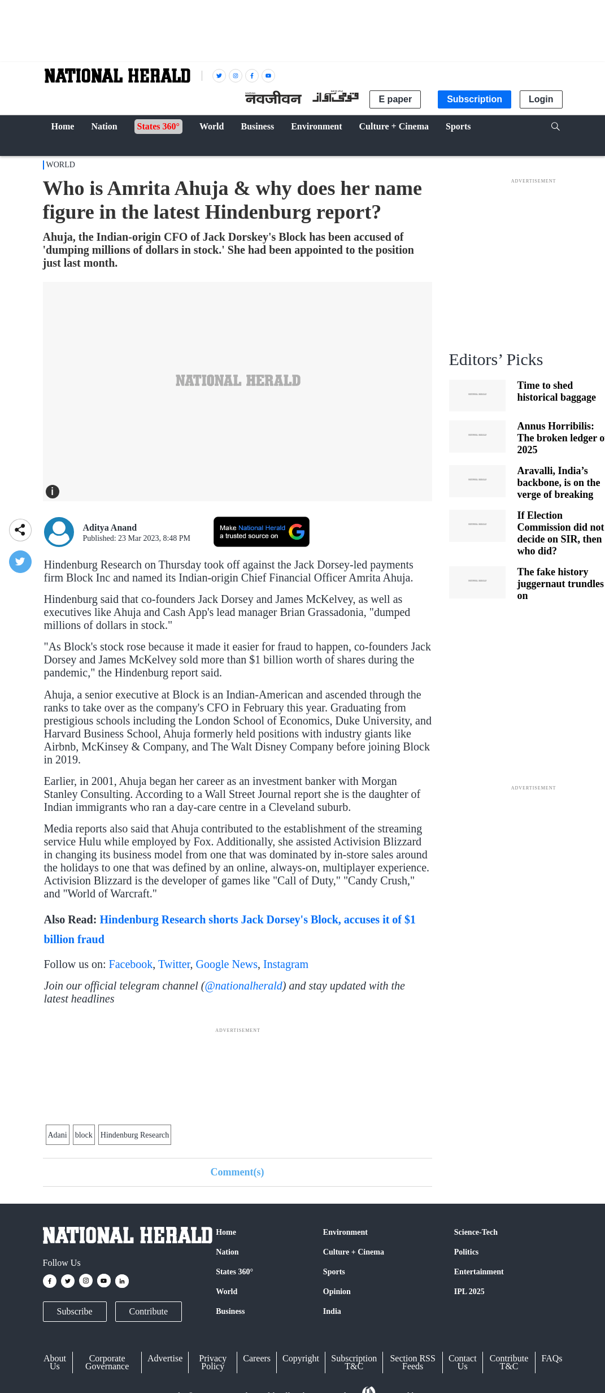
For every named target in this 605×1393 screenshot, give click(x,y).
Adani (57, 1135)
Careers (257, 1358)
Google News (227, 964)
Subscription (474, 99)
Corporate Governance (107, 1362)
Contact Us (463, 1362)
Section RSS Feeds (412, 1362)
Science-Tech (476, 1232)
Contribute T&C (509, 1362)
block (84, 1135)
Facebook (131, 964)
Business (230, 1311)
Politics (466, 1252)
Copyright (300, 1358)
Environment (345, 1232)
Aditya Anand (110, 527)
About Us (54, 1362)
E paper (395, 99)
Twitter (174, 964)
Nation (227, 1252)
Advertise (164, 1358)
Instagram (285, 964)
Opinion (337, 1291)
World (60, 164)
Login (541, 99)
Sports (334, 1272)
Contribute (148, 1311)
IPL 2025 (469, 1291)
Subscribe (75, 1311)
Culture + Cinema (353, 1252)
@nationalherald (243, 985)
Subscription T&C (354, 1362)
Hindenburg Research (135, 1135)
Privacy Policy (213, 1362)
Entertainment (479, 1272)
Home (226, 1232)
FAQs (551, 1358)
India (332, 1311)
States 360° (234, 1272)
